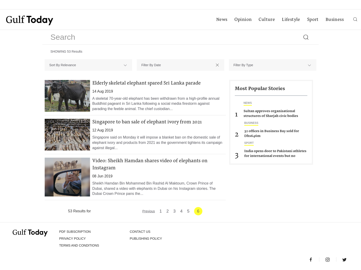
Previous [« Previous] (148, 211)
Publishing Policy (146, 238)
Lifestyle (291, 19)
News (221, 19)
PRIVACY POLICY (72, 238)
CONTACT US (140, 231)
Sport (313, 19)
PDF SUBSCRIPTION (75, 231)
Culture (267, 19)
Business (335, 19)
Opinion (243, 19)
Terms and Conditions (79, 245)
